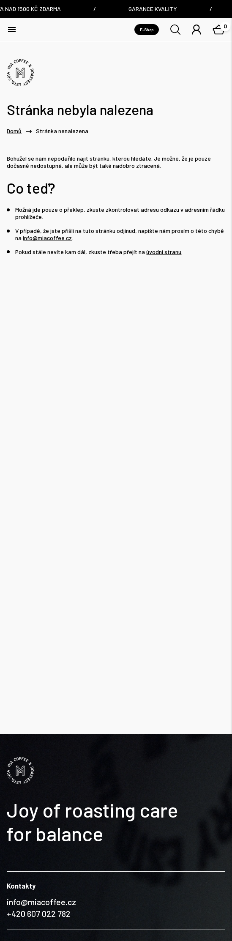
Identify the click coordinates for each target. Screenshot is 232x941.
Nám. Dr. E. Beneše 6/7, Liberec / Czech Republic (52, 861)
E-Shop (146, 29)
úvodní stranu (163, 252)
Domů (14, 131)
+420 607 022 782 (39, 803)
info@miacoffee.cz (47, 238)
